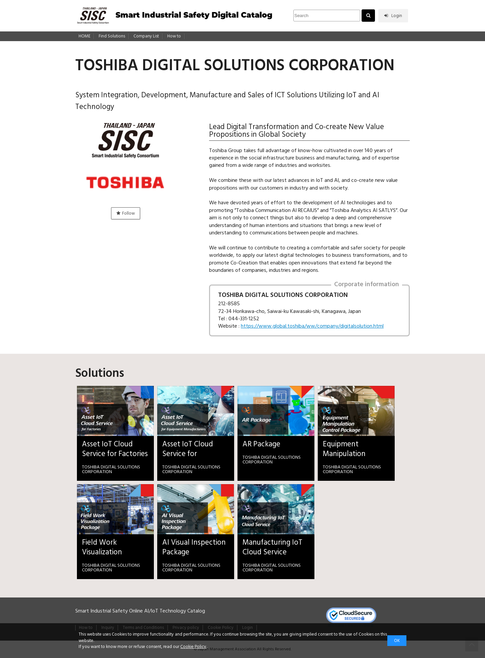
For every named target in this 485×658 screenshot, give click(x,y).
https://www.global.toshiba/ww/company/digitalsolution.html (312, 326)
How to (174, 36)
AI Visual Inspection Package (194, 547)
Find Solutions (112, 36)
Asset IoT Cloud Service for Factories (115, 449)
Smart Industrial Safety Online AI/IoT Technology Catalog (140, 611)
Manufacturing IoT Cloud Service (272, 547)
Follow (125, 213)
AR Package (261, 444)
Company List (146, 36)
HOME (84, 36)
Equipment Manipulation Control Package (350, 449)
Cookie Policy (193, 646)
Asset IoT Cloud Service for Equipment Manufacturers (187, 449)
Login (393, 15)
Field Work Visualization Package (102, 547)
